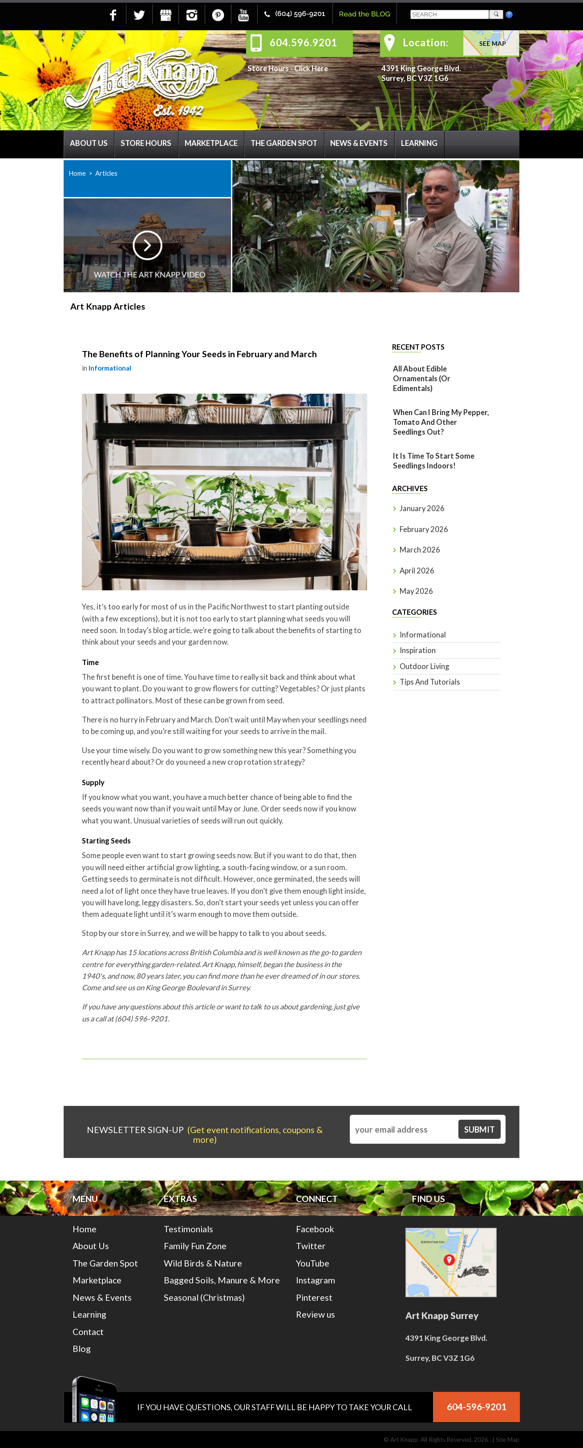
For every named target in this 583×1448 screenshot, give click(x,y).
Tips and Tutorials (430, 682)
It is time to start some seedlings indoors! (433, 461)
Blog (82, 1348)
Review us (315, 1314)
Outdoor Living (424, 666)
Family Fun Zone (195, 1246)
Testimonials (188, 1229)
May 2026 (416, 591)
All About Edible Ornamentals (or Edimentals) (421, 378)
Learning (419, 143)
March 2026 (420, 549)
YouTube (312, 1263)
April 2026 (417, 570)
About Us (89, 143)
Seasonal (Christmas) (204, 1297)
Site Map (507, 1439)
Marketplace (211, 143)
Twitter (311, 1246)
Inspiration (418, 650)
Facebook (315, 1229)
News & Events (359, 143)
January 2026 (422, 508)
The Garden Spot (284, 143)
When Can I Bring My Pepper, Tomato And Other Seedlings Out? (441, 422)
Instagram (315, 1280)
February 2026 (424, 529)
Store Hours (146, 143)
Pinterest (314, 1297)
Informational (110, 368)
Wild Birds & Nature (203, 1263)
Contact (88, 1332)
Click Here (311, 68)
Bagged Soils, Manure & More (222, 1280)
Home (77, 173)
